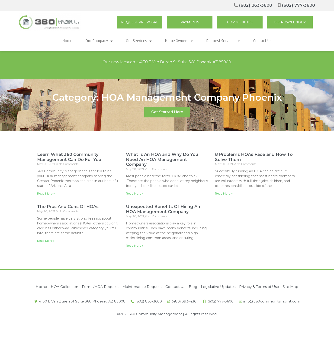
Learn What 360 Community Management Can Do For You (69, 157)
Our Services (139, 41)
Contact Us (262, 41)
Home (67, 41)
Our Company (99, 41)
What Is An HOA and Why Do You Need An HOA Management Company (162, 159)
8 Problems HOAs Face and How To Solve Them (254, 157)
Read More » (46, 193)
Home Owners (179, 41)
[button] (139, 22)
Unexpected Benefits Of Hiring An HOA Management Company (163, 209)
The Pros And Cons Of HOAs (68, 206)
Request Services (223, 41)
